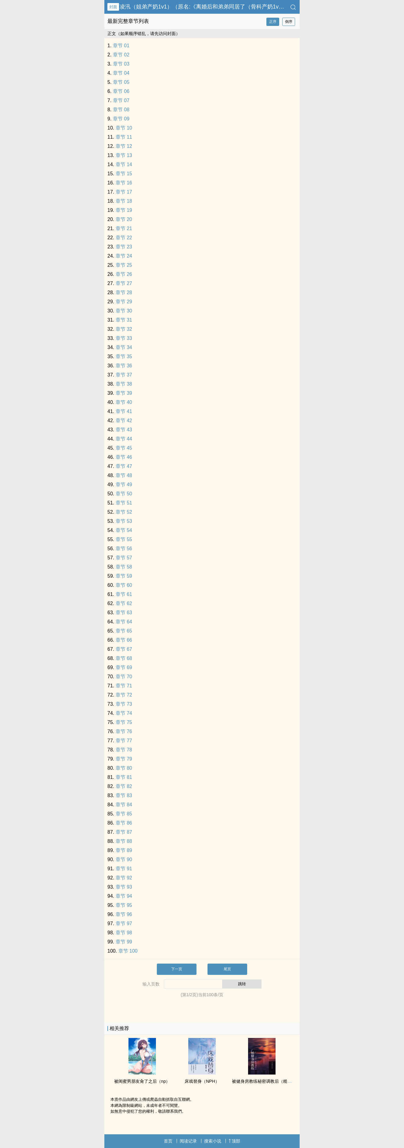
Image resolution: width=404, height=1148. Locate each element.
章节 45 (124, 448)
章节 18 (124, 201)
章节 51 (124, 502)
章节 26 (124, 274)
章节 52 (124, 512)
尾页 (227, 969)
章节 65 (124, 630)
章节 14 (124, 164)
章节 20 (124, 219)
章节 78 (124, 749)
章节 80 (124, 768)
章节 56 (124, 548)
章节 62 (124, 603)
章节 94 (124, 896)
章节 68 (124, 658)
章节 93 (124, 887)
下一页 (176, 969)
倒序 (288, 22)
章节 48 (124, 475)
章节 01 (121, 45)
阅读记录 (188, 1141)
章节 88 (124, 841)
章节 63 (124, 612)
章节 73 (124, 704)
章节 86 (124, 822)
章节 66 (124, 640)
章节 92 (124, 877)
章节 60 (124, 585)
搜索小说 (212, 1141)
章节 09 (121, 118)
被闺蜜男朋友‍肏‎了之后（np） (142, 1081)
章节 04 (121, 73)
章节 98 (124, 932)
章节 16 (124, 182)
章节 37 (124, 374)
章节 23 (124, 246)
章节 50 (124, 493)
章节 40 (124, 402)
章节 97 (124, 923)
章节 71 (124, 685)
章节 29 (124, 301)
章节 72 (124, 694)
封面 (113, 7)
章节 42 (124, 420)
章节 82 (124, 786)
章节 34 (124, 347)
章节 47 (124, 466)
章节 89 (124, 850)
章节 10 (124, 127)
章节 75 (124, 722)
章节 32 (124, 329)
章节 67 (124, 649)
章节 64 (124, 621)
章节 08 (121, 109)
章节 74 (124, 713)
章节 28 (124, 292)
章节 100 (128, 951)
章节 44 (124, 438)
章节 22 (124, 237)
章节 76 (124, 731)
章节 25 (124, 265)
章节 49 (124, 484)
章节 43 (124, 429)
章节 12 (124, 146)
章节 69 (124, 667)
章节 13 (124, 155)
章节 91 (124, 868)
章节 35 (124, 356)
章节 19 (124, 210)
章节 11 (124, 137)
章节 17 (124, 191)
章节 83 (124, 795)
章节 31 (124, 320)
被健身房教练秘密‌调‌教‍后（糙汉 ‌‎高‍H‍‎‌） (268, 1081)
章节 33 (124, 338)
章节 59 (124, 576)
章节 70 (124, 676)
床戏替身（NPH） (202, 1081)
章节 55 (124, 539)
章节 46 (124, 457)
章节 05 (121, 82)
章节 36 (124, 365)
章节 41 (124, 411)
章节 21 (124, 228)
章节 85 (124, 813)
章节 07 (121, 100)
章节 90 (124, 859)
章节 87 (124, 832)
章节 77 (124, 740)
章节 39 (124, 393)
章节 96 (124, 914)
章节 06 (121, 91)
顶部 (234, 1141)
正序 (272, 22)
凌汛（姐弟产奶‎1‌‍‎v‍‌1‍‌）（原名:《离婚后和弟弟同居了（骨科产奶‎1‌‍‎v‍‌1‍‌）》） (209, 7)
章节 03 (121, 63)
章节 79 (124, 758)
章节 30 (124, 310)
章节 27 (124, 283)
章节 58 (124, 566)
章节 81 (124, 777)
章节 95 (124, 905)
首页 (168, 1141)
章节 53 (124, 521)
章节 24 (124, 255)
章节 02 (121, 54)
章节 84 (124, 804)
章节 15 (124, 173)
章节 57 (124, 557)
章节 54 (124, 530)
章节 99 (124, 941)
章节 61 (124, 594)
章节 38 (124, 384)
